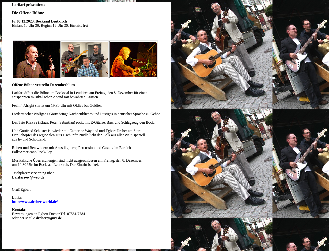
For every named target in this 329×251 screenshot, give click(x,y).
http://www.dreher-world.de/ (35, 202)
